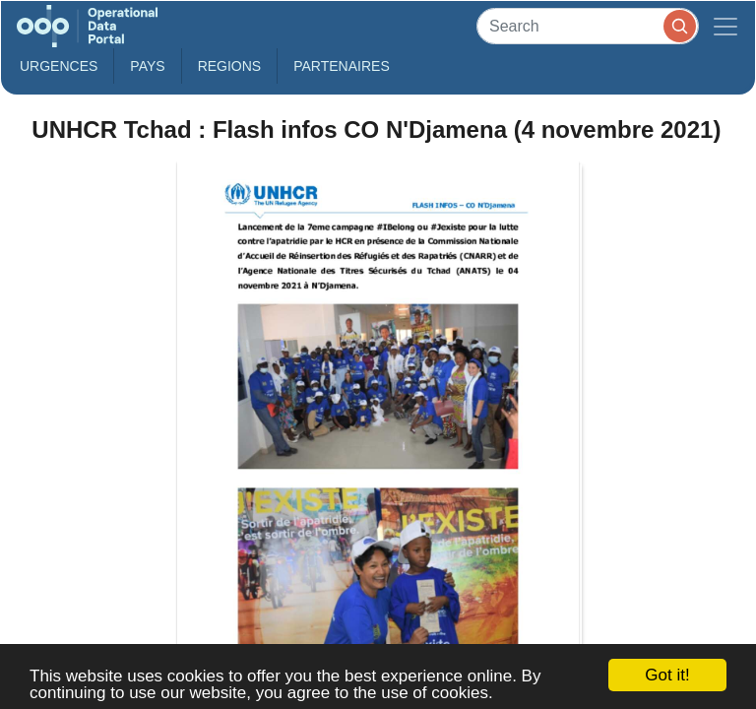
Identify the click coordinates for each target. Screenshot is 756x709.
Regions (230, 66)
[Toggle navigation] (725, 26)
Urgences (58, 66)
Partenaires (341, 66)
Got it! (667, 675)
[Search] (587, 26)
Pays (147, 66)
